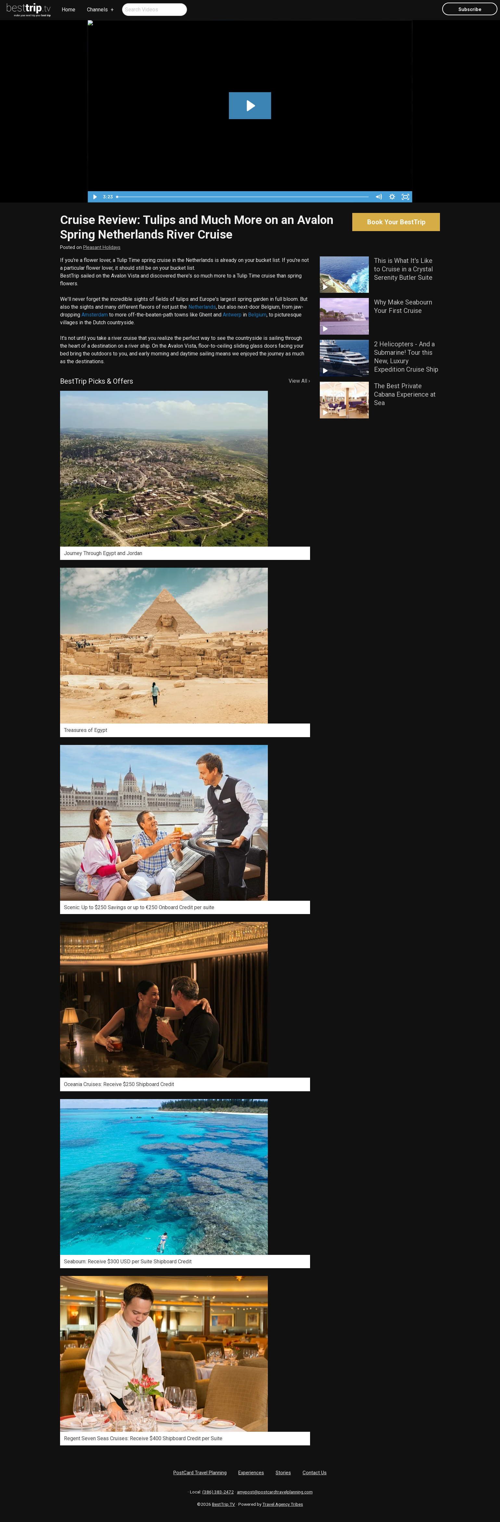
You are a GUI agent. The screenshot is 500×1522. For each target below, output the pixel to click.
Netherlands (202, 307)
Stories (283, 1473)
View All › (299, 381)
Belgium (257, 315)
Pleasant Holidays (101, 247)
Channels (97, 9)
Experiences (251, 1473)
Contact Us (315, 1473)
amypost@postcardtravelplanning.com (275, 1491)
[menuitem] (29, 10)
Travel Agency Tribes (282, 1504)
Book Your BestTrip (396, 222)
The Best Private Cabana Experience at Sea (405, 394)
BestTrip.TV (223, 1504)
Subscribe (469, 9)
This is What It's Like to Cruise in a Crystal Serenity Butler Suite (403, 269)
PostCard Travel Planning (200, 1473)
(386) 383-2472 (218, 1491)
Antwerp (232, 315)
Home (68, 9)
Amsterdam (94, 315)
